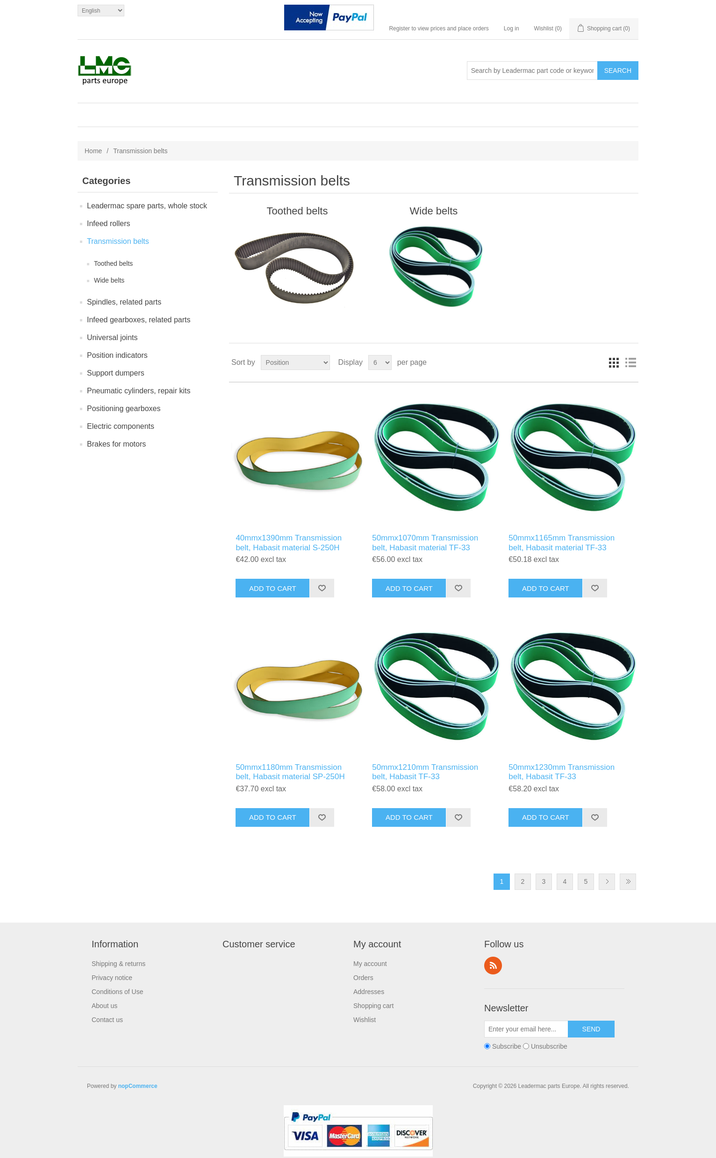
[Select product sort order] (295, 362)
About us (104, 1005)
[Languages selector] (101, 10)
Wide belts (109, 280)
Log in (511, 28)
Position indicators (117, 355)
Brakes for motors (116, 444)
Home (93, 151)
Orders (363, 977)
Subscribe (506, 1046)
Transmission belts (118, 241)
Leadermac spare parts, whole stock (147, 206)
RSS (493, 965)
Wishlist (364, 1019)
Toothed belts (113, 263)
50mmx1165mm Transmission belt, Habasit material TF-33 (561, 542)
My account (370, 963)
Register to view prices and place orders (438, 28)
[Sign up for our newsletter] (526, 1029)
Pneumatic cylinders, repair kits (138, 391)
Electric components (120, 426)
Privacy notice (112, 977)
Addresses (368, 991)
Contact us (107, 1019)
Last (628, 882)
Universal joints (112, 337)
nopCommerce (138, 1086)
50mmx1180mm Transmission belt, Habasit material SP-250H (290, 772)
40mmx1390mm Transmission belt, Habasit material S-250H (289, 542)
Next (607, 882)
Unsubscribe (549, 1046)
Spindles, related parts (124, 302)
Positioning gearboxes (123, 408)
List (630, 362)
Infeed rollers (108, 223)
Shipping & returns (118, 963)
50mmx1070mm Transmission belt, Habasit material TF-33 (425, 542)
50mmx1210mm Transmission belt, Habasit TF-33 (425, 772)
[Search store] (532, 70)
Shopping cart (373, 1005)
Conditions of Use (117, 991)
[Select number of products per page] (380, 362)
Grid (613, 362)
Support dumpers (115, 373)
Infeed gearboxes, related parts (138, 320)
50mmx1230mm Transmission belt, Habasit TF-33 (561, 772)
